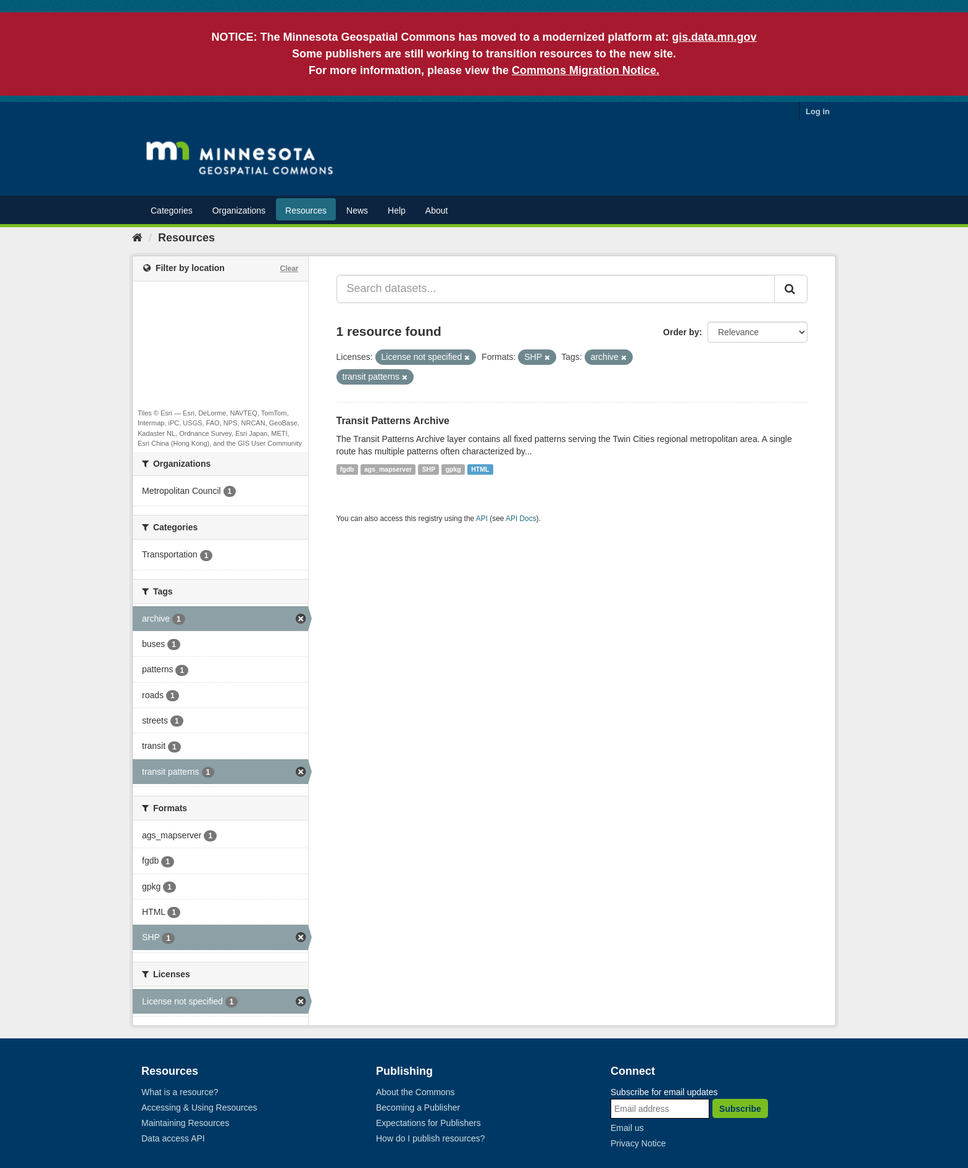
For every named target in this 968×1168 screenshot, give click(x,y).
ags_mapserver (388, 469)
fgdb (347, 469)
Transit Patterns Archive (392, 420)
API (482, 518)
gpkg (453, 469)
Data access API (173, 1138)
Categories (172, 210)
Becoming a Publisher (418, 1107)
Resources (306, 210)
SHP (429, 469)
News (357, 210)
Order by (681, 332)
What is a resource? (180, 1092)
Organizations (238, 210)
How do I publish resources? (430, 1138)
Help (397, 210)
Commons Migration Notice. (585, 70)
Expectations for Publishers (428, 1123)
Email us (627, 1128)
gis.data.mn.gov (714, 37)
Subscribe (740, 1109)
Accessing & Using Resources (199, 1107)
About (436, 210)
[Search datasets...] (555, 289)
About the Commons (415, 1092)
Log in (818, 111)
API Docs (521, 518)
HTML (480, 469)
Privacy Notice (638, 1143)
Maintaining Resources (185, 1123)
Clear (289, 268)
